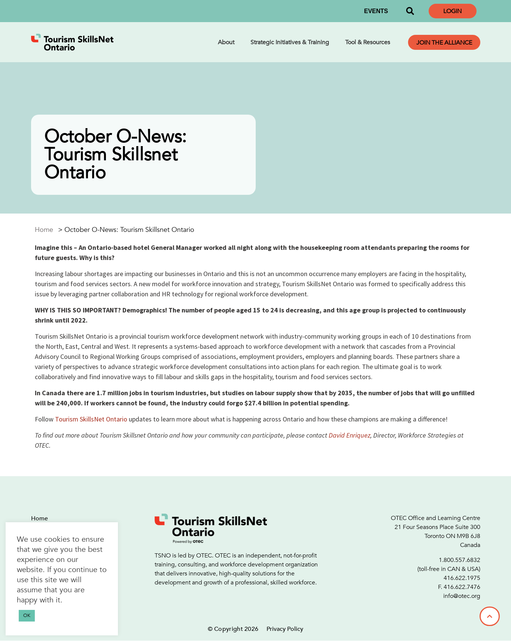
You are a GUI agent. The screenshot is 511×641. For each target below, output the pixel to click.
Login (452, 11)
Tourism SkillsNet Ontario (91, 419)
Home (44, 230)
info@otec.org (461, 596)
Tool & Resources (367, 42)
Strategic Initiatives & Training (289, 42)
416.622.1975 (462, 578)
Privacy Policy (285, 629)
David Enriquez (349, 435)
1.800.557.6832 (459, 560)
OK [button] (26, 615)
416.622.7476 (462, 587)
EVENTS (376, 11)
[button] (410, 11)
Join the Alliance (444, 43)
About (226, 42)
